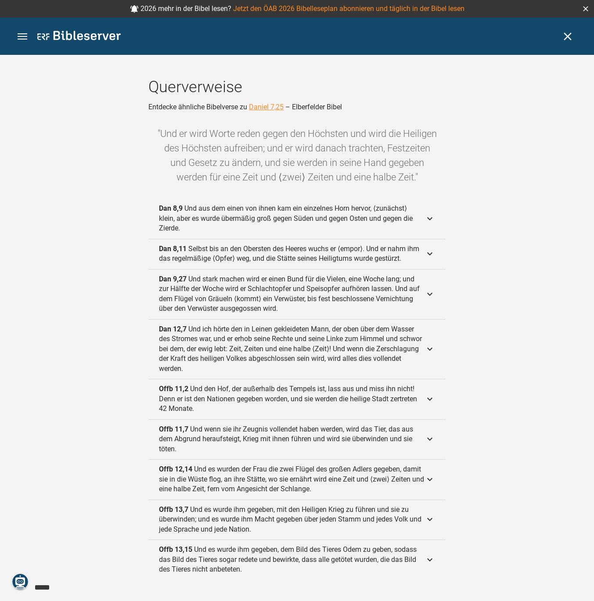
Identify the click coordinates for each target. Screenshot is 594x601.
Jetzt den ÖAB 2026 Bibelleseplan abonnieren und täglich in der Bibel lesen (348, 8)
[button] (585, 8)
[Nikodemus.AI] (20, 582)
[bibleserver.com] (79, 37)
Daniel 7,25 (266, 107)
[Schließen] (567, 36)
